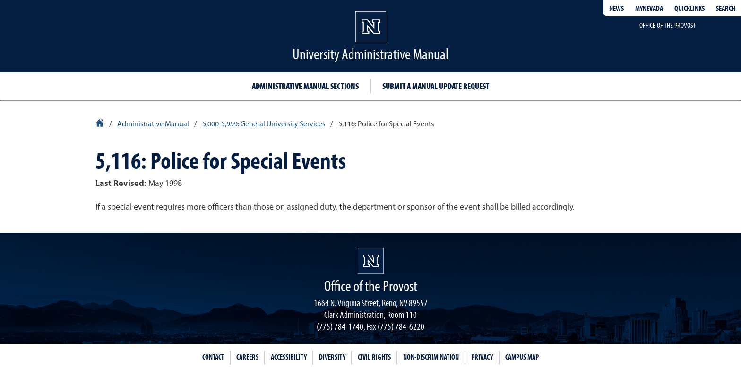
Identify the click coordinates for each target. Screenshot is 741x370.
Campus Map (522, 356)
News (616, 8)
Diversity (332, 356)
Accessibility (289, 356)
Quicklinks (689, 8)
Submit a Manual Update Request (435, 85)
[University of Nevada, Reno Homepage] (371, 261)
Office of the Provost (667, 25)
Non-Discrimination (431, 356)
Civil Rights (374, 356)
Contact (213, 356)
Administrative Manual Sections (305, 85)
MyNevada (649, 8)
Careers (247, 356)
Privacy (482, 356)
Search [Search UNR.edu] (725, 8)
